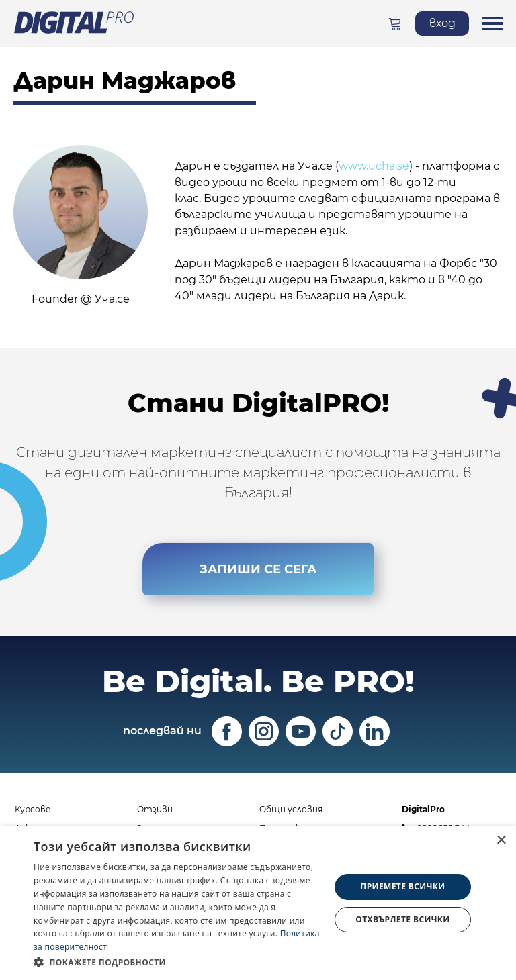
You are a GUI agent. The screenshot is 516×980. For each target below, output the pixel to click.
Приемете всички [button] (402, 886)
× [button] (501, 841)
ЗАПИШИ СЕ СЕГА (258, 568)
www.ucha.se (374, 166)
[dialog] (258, 903)
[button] (177, 962)
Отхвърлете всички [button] (402, 919)
